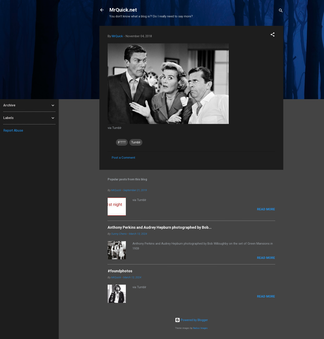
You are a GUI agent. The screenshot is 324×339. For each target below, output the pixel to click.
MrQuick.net (123, 10)
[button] (272, 35)
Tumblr (136, 142)
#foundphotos (120, 271)
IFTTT (122, 142)
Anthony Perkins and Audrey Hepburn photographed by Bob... (160, 227)
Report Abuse (13, 130)
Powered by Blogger (191, 320)
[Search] (280, 11)
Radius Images (200, 328)
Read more (266, 209)
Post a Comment (123, 157)
